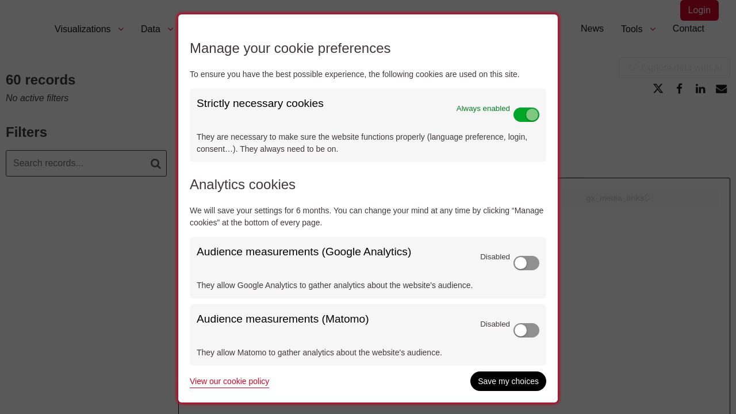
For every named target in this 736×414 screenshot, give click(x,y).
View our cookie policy (229, 381)
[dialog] (368, 208)
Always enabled (483, 108)
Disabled (495, 256)
